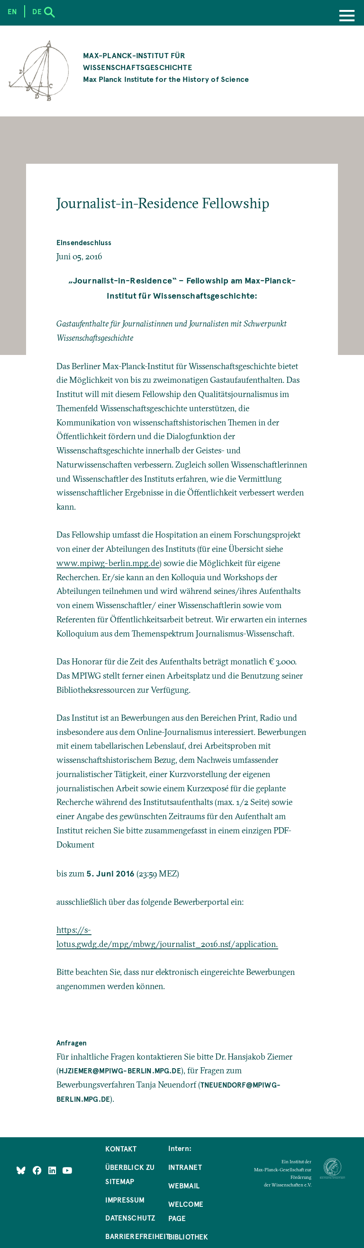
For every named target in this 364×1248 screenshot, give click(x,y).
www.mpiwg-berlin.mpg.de (107, 563)
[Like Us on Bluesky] (21, 1170)
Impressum (125, 1199)
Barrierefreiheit (137, 1236)
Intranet (185, 1167)
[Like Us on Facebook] (38, 1170)
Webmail (184, 1185)
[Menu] (347, 16)
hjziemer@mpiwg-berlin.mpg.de (120, 1070)
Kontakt (120, 1148)
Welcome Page (185, 1211)
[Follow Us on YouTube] (67, 1170)
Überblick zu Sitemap (130, 1174)
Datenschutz (130, 1217)
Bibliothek (188, 1236)
